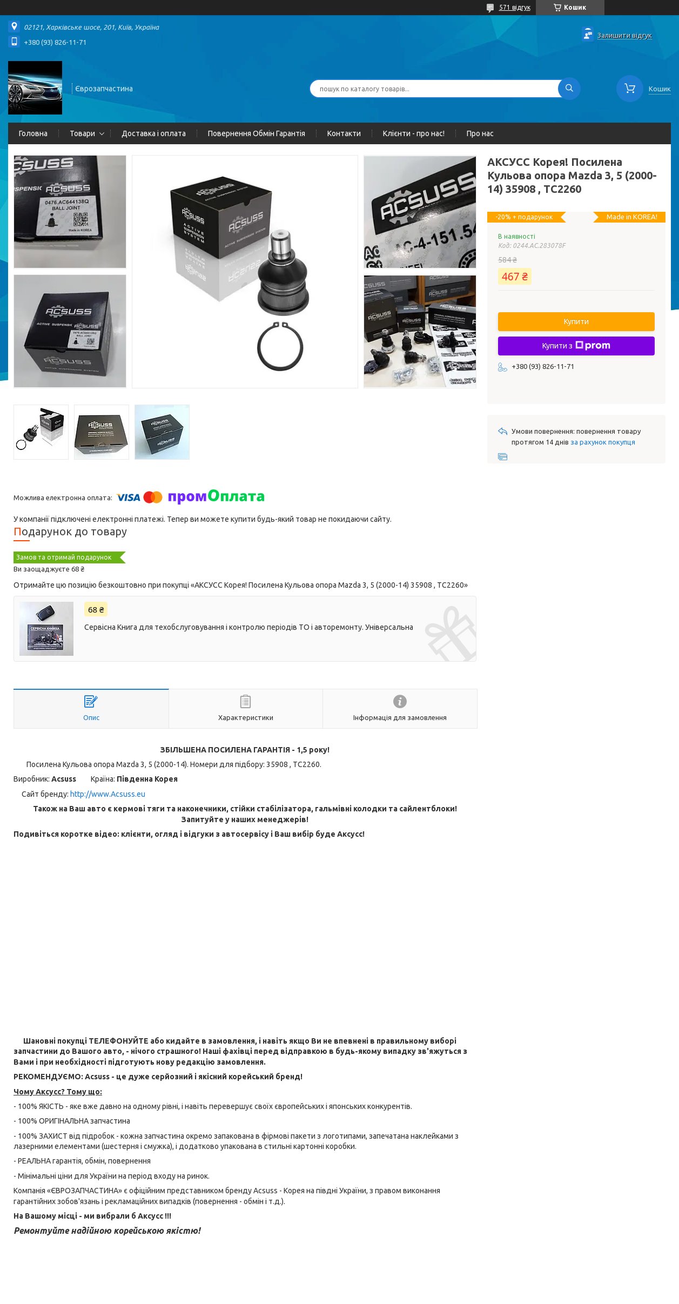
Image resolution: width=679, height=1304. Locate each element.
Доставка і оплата (154, 133)
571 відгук (514, 7)
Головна (33, 133)
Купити (576, 321)
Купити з (576, 346)
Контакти (344, 133)
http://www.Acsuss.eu (107, 794)
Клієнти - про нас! (414, 133)
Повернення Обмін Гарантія (256, 133)
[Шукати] (569, 88)
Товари (82, 133)
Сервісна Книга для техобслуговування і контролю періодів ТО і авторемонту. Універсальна (248, 627)
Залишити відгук (624, 35)
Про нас (480, 133)
